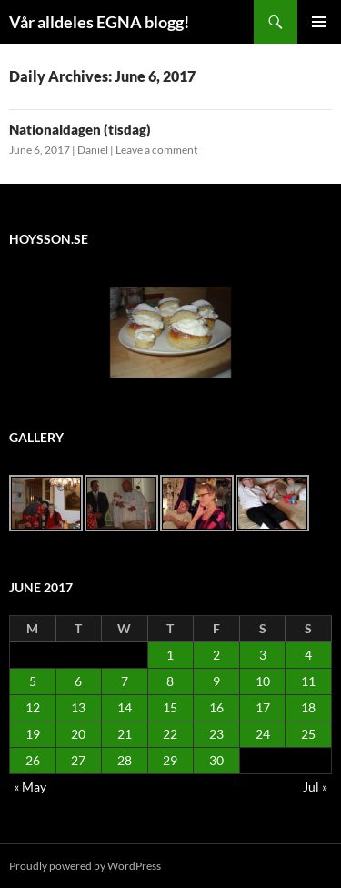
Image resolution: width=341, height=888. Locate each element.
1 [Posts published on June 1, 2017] (170, 654)
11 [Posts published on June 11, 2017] (308, 681)
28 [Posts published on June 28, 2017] (124, 760)
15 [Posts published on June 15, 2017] (170, 707)
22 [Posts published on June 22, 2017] (170, 734)
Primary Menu (319, 22)
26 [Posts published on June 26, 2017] (32, 760)
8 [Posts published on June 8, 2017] (170, 681)
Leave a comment (156, 149)
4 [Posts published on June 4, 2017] (308, 654)
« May (30, 786)
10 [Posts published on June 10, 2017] (263, 681)
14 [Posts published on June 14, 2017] (124, 707)
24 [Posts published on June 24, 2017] (263, 734)
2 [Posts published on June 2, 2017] (216, 654)
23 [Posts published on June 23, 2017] (216, 734)
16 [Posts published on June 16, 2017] (216, 707)
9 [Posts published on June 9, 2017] (216, 681)
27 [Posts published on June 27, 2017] (78, 760)
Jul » (315, 786)
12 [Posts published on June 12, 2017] (32, 707)
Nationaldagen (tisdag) (80, 129)
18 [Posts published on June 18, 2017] (308, 707)
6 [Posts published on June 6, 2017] (78, 681)
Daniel (92, 149)
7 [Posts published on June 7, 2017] (124, 681)
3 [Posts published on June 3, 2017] (262, 654)
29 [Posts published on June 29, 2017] (170, 760)
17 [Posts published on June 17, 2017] (263, 707)
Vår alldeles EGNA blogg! (99, 22)
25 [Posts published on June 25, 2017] (308, 734)
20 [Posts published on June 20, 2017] (78, 734)
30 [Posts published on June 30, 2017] (216, 760)
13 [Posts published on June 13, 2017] (78, 707)
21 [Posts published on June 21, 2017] (124, 734)
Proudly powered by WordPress (85, 866)
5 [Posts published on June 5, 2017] (32, 681)
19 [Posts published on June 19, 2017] (32, 734)
